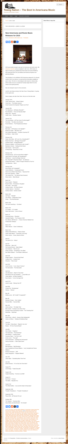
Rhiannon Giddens (15, 423)
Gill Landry (19, 416)
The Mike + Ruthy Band (24, 428)
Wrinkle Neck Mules (19, 431)
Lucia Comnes (33, 420)
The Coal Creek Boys (19, 427)
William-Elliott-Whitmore (10, 431)
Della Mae (22, 414)
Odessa (6, 422)
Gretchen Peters (25, 416)
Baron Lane (20, 37)
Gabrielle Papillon (13, 416)
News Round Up (19, 410)
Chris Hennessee (18, 413)
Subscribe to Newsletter (24, 16)
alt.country (11, 409)
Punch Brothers (33, 422)
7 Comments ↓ (26, 37)
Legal (16, 16)
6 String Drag (28, 410)
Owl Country (11, 422)
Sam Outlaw (25, 425)
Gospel (32, 409)
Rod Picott (36, 423)
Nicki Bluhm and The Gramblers (25, 421)
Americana (15, 409)
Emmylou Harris (33, 415)
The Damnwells (26, 427)
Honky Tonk (36, 409)
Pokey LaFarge (23, 422)
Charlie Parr (12, 413)
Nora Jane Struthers (35, 421)
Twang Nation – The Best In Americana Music (29, 10)
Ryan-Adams (19, 425)
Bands (19, 409)
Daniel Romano (8, 414)
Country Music (28, 409)
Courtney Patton (30, 413)
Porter (28, 422)
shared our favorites (10, 69)
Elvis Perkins (26, 415)
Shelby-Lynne (11, 426)
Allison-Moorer (34, 410)
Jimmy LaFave (11, 419)
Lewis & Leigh (12, 420)
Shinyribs (16, 426)
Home (6, 16)
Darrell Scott (14, 414)
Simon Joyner (20, 426)
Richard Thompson (22, 423)
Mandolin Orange (8, 421)
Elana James (21, 415)
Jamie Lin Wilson (27, 417)
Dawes (18, 414)
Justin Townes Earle (24, 419)
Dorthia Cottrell (31, 414)
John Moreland (17, 419)
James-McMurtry (20, 417)
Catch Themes (61, 438)
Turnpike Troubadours (23, 429)
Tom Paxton (16, 429)
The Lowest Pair (10, 428)
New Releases (13, 410)
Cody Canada (24, 413)
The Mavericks (16, 428)
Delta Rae (26, 414)
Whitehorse (35, 429)
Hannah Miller (31, 416)
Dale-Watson (36, 413)
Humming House (13, 417)
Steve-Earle (31, 426)
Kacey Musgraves (32, 419)
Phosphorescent (17, 422)
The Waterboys (32, 428)
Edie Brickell (11, 415)
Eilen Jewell (16, 415)
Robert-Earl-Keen (30, 423)
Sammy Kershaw (31, 425)
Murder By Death (15, 421)
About (11, 16)
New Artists (7, 410)
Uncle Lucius (30, 429)
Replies (25, 431)
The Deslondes (32, 427)
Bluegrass (23, 409)
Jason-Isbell (33, 417)
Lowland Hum (27, 420)
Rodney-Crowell (8, 425)
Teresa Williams (11, 427)
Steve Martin (26, 426)
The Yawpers (11, 429)
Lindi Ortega (17, 420)
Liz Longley (22, 420)
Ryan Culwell (14, 425)
